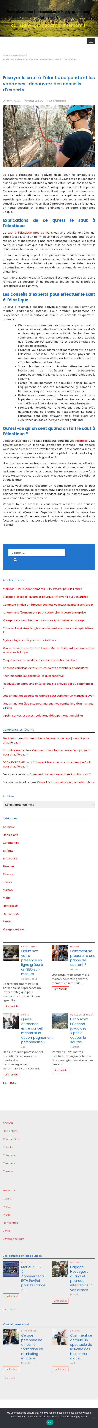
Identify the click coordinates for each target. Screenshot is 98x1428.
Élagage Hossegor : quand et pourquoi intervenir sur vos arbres (45, 597)
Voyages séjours (33, 100)
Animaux (9, 827)
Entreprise (10, 858)
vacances (81, 440)
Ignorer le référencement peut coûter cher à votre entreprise (44, 612)
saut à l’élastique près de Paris (30, 232)
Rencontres (11, 913)
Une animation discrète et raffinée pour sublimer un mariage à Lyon (48, 695)
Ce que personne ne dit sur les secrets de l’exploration (40, 660)
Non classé (10, 905)
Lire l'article (11, 1006)
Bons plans (10, 835)
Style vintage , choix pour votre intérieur (30, 640)
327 (11, 1309)
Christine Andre (13, 750)
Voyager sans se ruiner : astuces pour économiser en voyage (43, 620)
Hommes (9, 1190)
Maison (8, 890)
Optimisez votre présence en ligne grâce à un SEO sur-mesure (32, 962)
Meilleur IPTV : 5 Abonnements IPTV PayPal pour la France (42, 589)
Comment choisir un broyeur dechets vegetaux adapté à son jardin (48, 604)
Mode (6, 898)
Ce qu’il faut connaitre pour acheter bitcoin (66, 782)
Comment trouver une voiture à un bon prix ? (60, 774)
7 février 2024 (13, 100)
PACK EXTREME (14, 762)
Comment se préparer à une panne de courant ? (82, 958)
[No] (93, 1418)
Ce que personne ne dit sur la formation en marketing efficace (32, 1346)
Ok (49, 1422)
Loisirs (7, 882)
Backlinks (9, 738)
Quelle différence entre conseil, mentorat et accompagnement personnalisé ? (37, 1030)
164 (12, 1083)
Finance (8, 874)
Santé (7, 921)
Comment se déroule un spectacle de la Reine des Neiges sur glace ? (81, 1346)
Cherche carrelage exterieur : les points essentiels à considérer (45, 668)
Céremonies (11, 842)
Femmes (9, 866)
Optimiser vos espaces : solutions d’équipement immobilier (43, 715)
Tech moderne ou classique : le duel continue (33, 676)
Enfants (8, 850)
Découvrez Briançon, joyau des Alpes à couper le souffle (79, 1030)
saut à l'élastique (56, 100)
